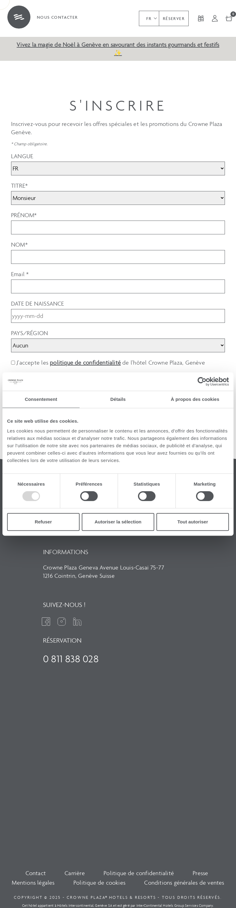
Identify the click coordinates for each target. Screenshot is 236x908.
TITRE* (19, 185)
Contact (36, 873)
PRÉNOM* (24, 215)
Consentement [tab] (41, 399)
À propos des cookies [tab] (195, 399)
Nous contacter (57, 17)
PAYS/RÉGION (29, 333)
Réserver (174, 18)
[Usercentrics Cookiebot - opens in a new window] (202, 381)
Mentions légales (33, 882)
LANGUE (22, 156)
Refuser (43, 521)
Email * (20, 274)
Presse (200, 873)
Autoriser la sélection (118, 521)
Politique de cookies (99, 882)
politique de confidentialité (85, 362)
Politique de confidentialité (139, 873)
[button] (149, 18)
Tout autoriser (192, 521)
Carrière (75, 873)
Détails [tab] (118, 399)
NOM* (19, 244)
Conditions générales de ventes (184, 882)
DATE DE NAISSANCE (37, 303)
